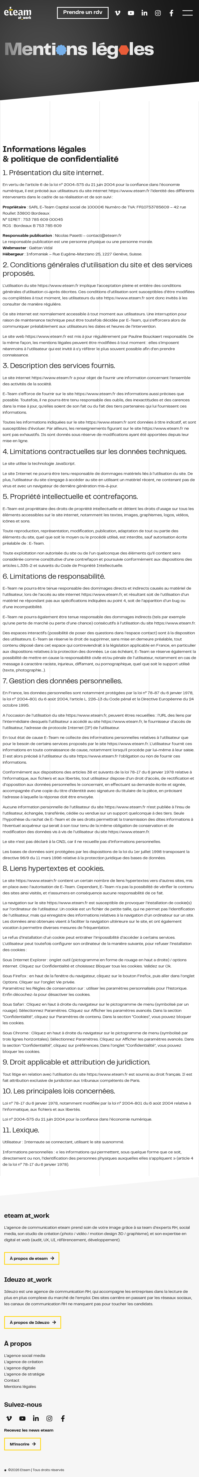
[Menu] (187, 13)
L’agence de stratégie (24, 1374)
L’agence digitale (19, 1368)
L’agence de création (23, 1362)
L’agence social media (24, 1356)
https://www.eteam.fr (129, 282)
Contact (11, 1380)
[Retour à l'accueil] (17, 13)
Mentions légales (20, 1387)
